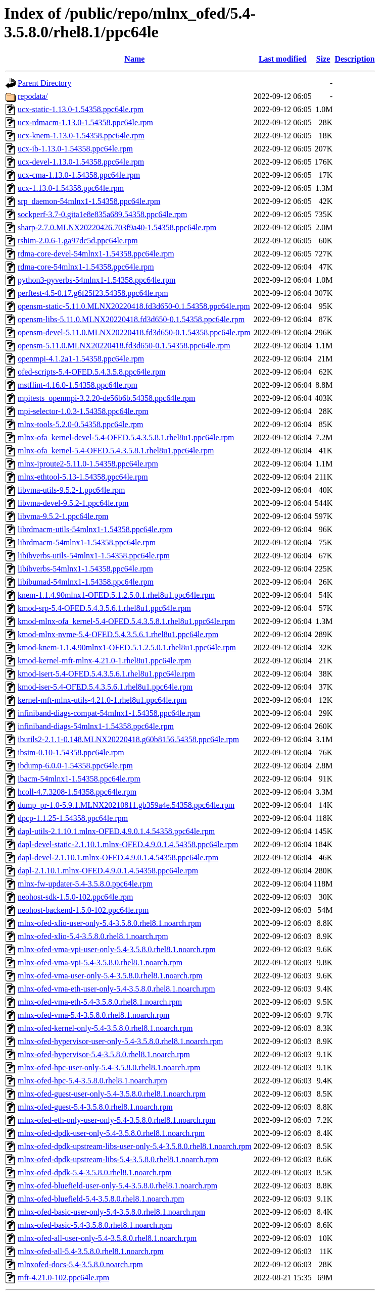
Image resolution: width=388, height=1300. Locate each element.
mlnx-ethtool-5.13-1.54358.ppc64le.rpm (83, 477)
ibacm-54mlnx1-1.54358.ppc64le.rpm (79, 778)
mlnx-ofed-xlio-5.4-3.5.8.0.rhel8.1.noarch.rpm (93, 936)
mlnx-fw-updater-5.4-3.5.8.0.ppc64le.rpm (85, 883)
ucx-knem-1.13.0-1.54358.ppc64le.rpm (81, 135)
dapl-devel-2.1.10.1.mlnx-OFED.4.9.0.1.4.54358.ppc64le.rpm (118, 857)
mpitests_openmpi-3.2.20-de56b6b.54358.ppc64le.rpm (107, 398)
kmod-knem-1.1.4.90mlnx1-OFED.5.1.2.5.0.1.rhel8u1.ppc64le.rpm (127, 647)
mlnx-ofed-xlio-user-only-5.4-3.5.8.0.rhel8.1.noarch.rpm (109, 923)
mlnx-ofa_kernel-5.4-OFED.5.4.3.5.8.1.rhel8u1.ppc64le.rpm (116, 450)
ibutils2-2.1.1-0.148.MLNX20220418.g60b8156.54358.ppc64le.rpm (128, 739)
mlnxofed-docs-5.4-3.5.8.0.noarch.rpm (80, 1264)
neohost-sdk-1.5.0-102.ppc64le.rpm (75, 897)
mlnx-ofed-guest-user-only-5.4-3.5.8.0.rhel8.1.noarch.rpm (112, 1093)
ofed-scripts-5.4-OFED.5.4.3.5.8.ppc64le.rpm (91, 372)
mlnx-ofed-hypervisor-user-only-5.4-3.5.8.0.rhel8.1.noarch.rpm (120, 1041)
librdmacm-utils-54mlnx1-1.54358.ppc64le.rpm (95, 529)
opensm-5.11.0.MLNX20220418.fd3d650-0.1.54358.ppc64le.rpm (124, 345)
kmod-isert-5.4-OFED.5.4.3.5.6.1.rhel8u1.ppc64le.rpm (106, 673)
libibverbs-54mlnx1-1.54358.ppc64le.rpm (85, 568)
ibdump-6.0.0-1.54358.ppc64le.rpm (75, 765)
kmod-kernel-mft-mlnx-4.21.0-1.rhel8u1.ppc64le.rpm (104, 660)
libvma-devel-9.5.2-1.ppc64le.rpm (73, 503)
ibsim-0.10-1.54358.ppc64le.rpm (71, 752)
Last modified (283, 59)
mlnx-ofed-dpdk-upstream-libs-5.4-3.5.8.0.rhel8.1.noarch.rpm (118, 1159)
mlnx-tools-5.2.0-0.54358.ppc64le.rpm (80, 424)
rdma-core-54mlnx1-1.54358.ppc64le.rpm (86, 267)
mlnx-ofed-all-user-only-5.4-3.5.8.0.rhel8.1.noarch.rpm (107, 1238)
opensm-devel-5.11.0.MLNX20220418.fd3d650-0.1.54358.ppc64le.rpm (134, 332)
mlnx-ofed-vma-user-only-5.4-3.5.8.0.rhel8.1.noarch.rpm (110, 975)
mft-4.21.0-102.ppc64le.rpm (63, 1277)
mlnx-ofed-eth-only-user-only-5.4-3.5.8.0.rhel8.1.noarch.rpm (117, 1120)
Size (323, 59)
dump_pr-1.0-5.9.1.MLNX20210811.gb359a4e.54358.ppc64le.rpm (126, 805)
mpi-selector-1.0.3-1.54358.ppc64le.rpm (83, 411)
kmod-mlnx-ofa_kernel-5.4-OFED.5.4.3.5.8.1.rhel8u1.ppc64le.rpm (126, 621)
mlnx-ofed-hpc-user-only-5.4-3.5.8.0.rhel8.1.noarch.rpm (109, 1067)
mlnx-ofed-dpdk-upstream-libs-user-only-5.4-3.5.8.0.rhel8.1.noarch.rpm (135, 1146)
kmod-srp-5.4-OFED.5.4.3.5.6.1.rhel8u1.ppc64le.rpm (104, 608)
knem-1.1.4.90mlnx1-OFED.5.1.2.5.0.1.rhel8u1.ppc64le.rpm (116, 595)
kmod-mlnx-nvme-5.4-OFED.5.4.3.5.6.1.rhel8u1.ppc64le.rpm (118, 634)
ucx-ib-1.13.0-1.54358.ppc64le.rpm (75, 148)
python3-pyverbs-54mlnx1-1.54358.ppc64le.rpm (96, 280)
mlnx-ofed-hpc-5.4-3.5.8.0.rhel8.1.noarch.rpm (92, 1080)
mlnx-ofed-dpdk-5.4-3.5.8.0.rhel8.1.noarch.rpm (95, 1172)
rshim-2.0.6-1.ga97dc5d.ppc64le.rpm (78, 240)
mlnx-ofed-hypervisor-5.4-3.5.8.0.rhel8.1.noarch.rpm (104, 1054)
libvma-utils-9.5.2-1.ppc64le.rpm (71, 490)
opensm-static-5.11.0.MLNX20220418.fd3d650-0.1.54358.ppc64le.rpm (134, 306)
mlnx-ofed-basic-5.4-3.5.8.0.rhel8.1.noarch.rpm (95, 1225)
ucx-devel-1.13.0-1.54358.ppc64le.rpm (81, 162)
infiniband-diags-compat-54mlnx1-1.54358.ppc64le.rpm (109, 713)
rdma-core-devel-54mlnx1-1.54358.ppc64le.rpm (96, 253)
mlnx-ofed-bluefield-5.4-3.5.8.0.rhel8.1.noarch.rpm (101, 1198)
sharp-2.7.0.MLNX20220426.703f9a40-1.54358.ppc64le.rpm (117, 227)
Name (134, 59)
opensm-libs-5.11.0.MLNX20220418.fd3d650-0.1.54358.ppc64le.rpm (131, 319)
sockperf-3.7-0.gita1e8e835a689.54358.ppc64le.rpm (102, 214)
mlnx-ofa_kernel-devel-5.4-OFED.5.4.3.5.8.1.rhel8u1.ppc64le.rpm (126, 437)
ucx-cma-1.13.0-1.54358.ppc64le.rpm (79, 175)
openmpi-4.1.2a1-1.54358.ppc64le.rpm (81, 358)
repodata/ (33, 96)
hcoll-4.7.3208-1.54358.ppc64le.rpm (77, 792)
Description (354, 59)
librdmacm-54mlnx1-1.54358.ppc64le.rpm (87, 542)
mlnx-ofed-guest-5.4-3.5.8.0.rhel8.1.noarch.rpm (95, 1107)
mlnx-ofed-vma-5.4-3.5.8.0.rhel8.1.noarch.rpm (93, 1015)
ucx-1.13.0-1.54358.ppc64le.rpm (71, 188)
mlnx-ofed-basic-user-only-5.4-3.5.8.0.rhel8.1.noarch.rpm (111, 1212)
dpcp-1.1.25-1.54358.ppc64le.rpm (73, 818)
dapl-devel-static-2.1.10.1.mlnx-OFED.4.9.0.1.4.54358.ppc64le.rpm (128, 844)
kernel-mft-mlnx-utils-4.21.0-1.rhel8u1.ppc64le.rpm (102, 700)
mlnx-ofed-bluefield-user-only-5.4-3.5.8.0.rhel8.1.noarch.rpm (117, 1185)
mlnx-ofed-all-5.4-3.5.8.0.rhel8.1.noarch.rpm (91, 1251)
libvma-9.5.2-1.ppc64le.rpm (63, 516)
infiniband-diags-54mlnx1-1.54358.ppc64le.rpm (96, 726)
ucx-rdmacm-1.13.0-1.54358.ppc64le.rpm (85, 122)
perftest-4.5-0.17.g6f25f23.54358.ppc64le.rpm (93, 293)
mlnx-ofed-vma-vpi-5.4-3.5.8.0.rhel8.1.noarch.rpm (100, 962)
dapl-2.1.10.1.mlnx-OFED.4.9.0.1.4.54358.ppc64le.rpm (108, 870)
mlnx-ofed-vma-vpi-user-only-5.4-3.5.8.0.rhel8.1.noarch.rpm (117, 949)
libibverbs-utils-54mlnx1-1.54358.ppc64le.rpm (94, 555)
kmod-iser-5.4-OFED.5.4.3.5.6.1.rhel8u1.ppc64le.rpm (105, 687)
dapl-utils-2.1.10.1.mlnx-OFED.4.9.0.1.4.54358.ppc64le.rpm (116, 831)
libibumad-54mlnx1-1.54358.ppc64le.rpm (86, 582)
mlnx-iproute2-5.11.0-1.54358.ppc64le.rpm (88, 463)
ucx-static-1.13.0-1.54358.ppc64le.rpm (80, 109)
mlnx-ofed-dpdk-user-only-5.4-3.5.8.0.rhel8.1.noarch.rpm (111, 1133)
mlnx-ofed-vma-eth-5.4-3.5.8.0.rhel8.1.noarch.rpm (100, 1002)
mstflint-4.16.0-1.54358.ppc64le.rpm (77, 385)
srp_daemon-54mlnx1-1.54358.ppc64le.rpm (89, 201)
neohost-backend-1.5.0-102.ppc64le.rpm (83, 910)
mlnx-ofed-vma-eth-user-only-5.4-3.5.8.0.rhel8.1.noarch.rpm (116, 988)
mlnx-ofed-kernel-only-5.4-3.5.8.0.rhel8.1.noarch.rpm (105, 1028)
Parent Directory (44, 83)
